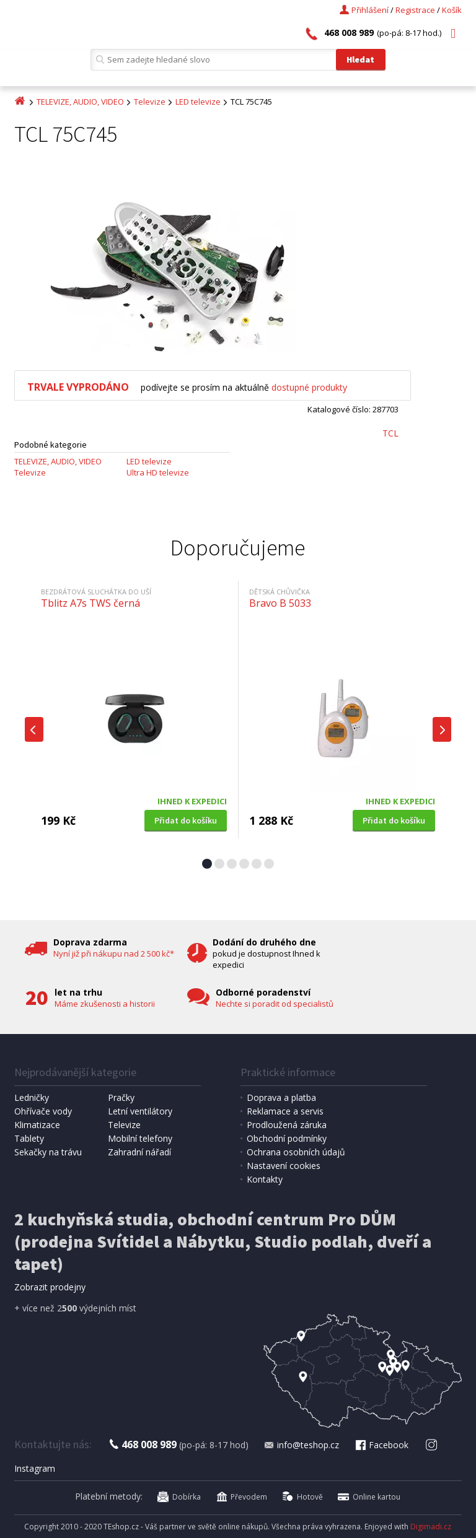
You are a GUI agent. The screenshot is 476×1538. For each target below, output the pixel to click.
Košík (452, 9)
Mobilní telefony (140, 1138)
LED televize (198, 101)
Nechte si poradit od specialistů (274, 1003)
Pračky (121, 1097)
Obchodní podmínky (287, 1138)
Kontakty (265, 1179)
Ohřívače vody (43, 1111)
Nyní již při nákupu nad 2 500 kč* (113, 953)
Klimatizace (37, 1125)
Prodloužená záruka (287, 1125)
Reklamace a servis (285, 1111)
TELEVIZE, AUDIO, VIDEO (80, 101)
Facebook (381, 1445)
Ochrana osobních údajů (296, 1152)
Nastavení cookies (283, 1165)
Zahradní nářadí (139, 1152)
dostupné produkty (309, 387)
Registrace (415, 9)
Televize (149, 101)
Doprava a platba (281, 1097)
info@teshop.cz (301, 1445)
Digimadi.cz (430, 1526)
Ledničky (31, 1097)
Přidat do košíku (185, 820)
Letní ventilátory (140, 1111)
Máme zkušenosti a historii (105, 1003)
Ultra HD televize (157, 472)
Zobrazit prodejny (50, 1287)
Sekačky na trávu (48, 1152)
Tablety (29, 1138)
